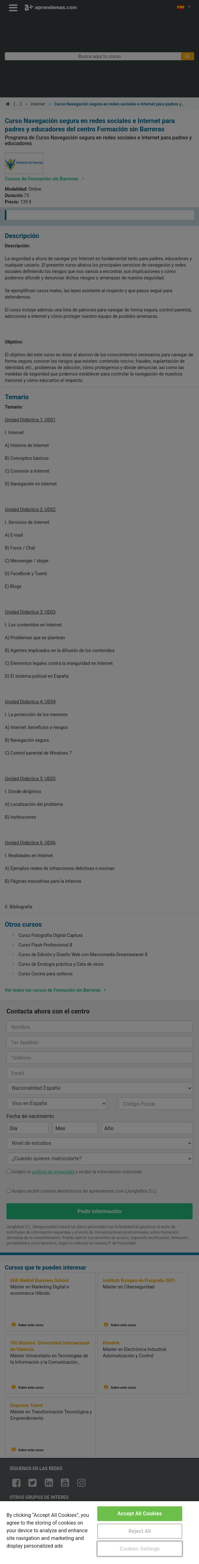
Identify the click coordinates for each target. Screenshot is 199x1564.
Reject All (139, 1531)
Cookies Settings (140, 1549)
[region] (99, 1532)
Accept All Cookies (140, 1513)
